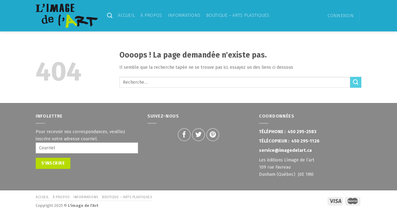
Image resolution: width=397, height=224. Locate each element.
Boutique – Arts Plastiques (238, 15)
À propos (151, 15)
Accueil (126, 15)
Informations (184, 15)
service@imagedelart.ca (285, 150)
